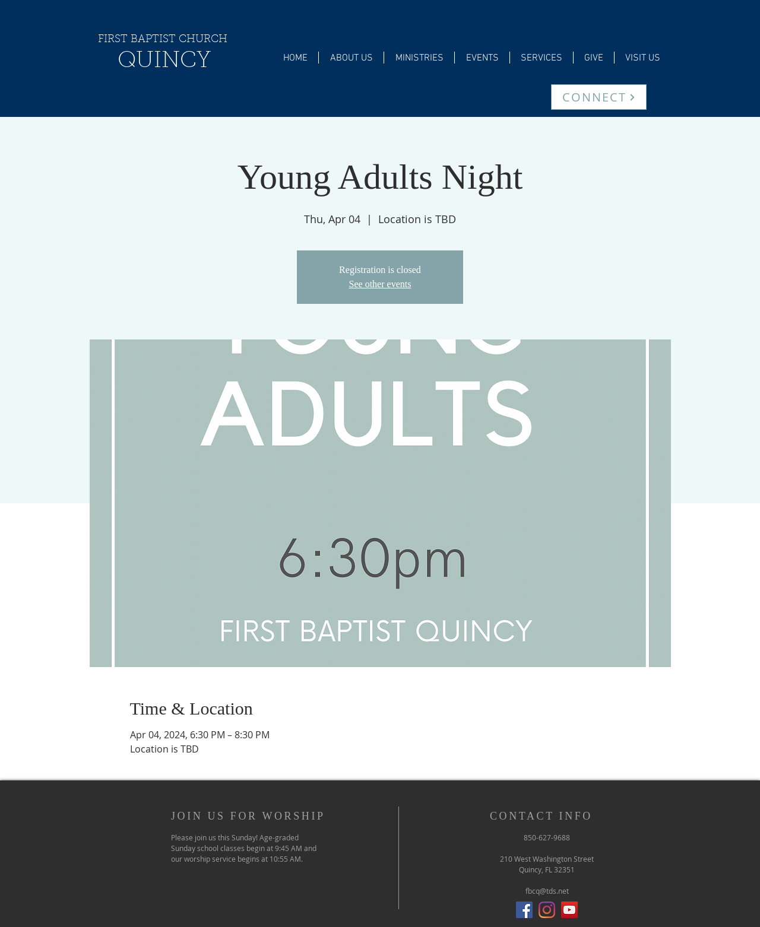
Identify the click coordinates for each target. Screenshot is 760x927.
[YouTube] (569, 909)
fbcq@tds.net (547, 891)
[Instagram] (547, 909)
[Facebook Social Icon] (524, 909)
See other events (380, 284)
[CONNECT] (599, 97)
